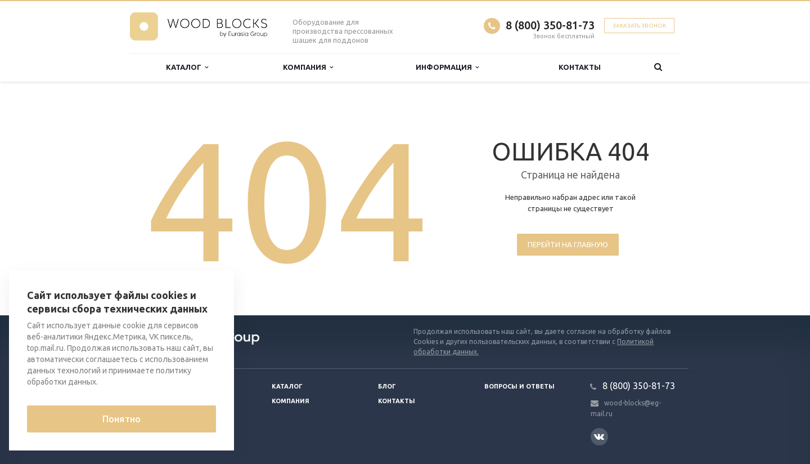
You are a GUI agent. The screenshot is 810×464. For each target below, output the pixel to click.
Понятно (121, 419)
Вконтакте (599, 436)
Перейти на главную (568, 244)
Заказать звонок (639, 26)
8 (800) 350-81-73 (550, 25)
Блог (387, 386)
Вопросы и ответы (519, 386)
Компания (308, 67)
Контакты (580, 67)
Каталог (187, 67)
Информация (447, 67)
